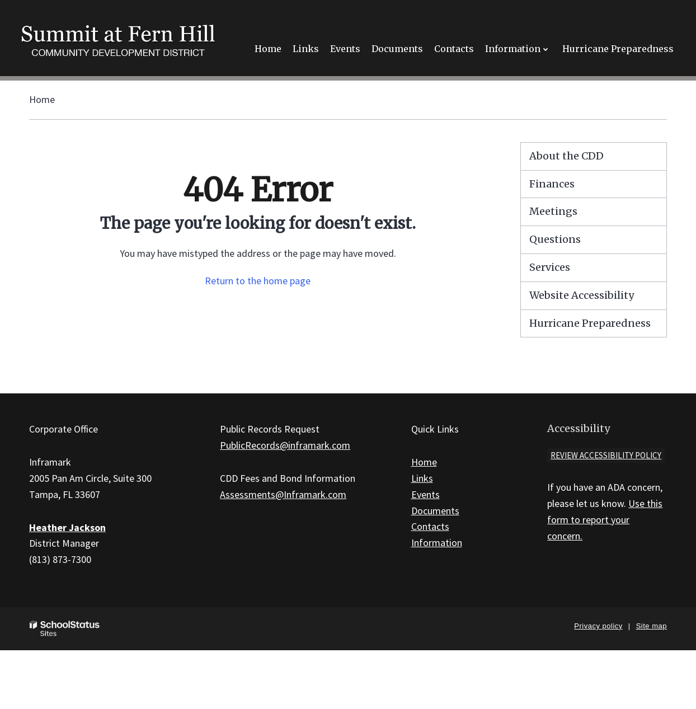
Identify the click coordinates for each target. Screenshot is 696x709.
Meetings (553, 211)
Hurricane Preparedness (590, 323)
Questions (555, 239)
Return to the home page (258, 280)
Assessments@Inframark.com (283, 494)
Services (549, 267)
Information (436, 542)
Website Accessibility (581, 295)
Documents (435, 510)
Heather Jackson (67, 527)
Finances (552, 183)
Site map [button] (651, 626)
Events (425, 494)
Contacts (430, 526)
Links (422, 478)
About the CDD (566, 155)
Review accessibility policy (606, 455)
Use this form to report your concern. (604, 519)
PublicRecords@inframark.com (285, 445)
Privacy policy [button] (598, 626)
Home (42, 99)
